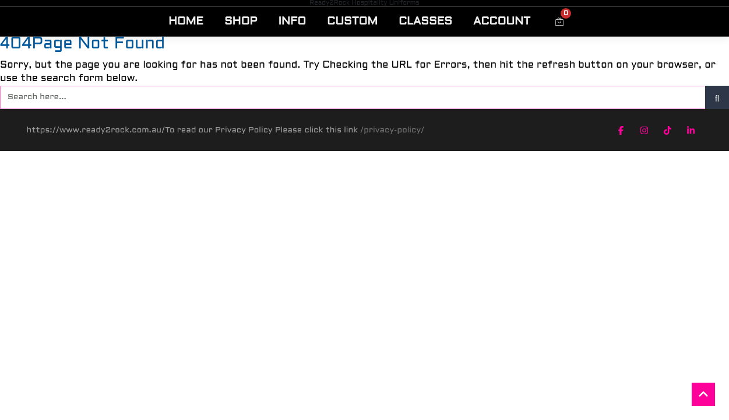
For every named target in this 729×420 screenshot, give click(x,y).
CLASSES (425, 21)
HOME (185, 21)
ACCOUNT (501, 21)
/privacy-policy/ (392, 130)
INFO (292, 21)
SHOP (241, 21)
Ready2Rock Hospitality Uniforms (364, 3)
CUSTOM (352, 21)
